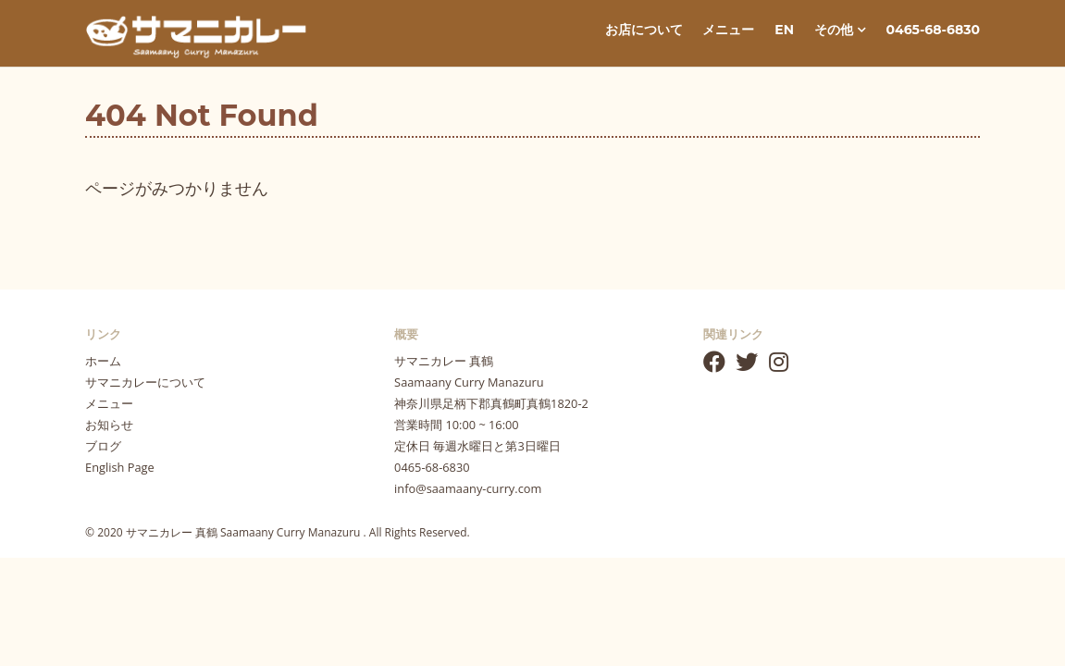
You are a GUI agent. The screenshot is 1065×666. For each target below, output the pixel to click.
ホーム (103, 360)
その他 (840, 29)
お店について (644, 29)
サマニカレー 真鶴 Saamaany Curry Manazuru (245, 532)
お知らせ (109, 424)
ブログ (103, 446)
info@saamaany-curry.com (467, 488)
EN (784, 29)
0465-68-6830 (933, 29)
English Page (120, 467)
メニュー (728, 29)
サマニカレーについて (145, 382)
